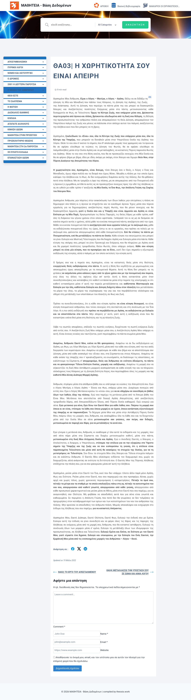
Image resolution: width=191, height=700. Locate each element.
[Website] (76, 650)
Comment (59, 626)
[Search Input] (72, 25)
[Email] (76, 642)
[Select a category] (106, 25)
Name (104, 633)
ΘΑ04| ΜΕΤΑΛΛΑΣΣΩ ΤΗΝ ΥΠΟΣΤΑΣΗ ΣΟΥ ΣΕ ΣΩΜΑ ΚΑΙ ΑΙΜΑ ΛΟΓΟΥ (129, 572)
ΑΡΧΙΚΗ (101, 5)
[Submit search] (135, 25)
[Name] (76, 634)
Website (104, 650)
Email (104, 642)
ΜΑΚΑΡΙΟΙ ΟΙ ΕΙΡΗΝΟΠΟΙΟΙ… (161, 5)
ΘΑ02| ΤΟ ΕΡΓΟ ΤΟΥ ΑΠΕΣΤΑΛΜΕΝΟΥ (74, 572)
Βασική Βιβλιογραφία (125, 5)
